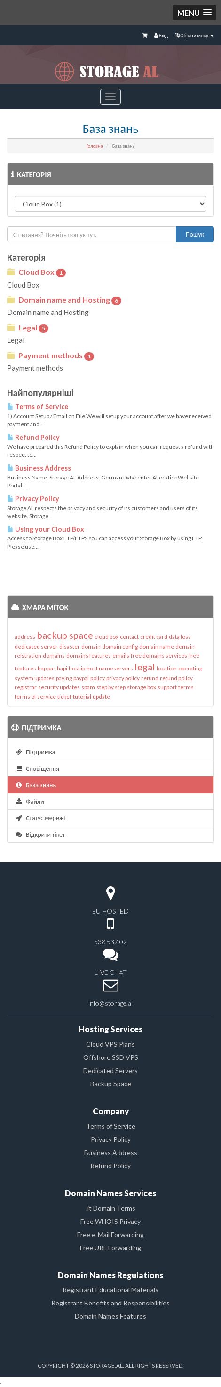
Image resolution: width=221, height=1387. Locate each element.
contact (129, 636)
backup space (65, 635)
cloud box (106, 636)
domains (54, 655)
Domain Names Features (110, 1316)
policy (97, 678)
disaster (69, 646)
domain (91, 646)
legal (144, 666)
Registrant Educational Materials (110, 1290)
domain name (156, 646)
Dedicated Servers (110, 1070)
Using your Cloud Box (45, 529)
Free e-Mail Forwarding (110, 1234)
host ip (77, 668)
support (167, 687)
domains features (88, 655)
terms (186, 687)
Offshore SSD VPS (110, 1057)
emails (120, 655)
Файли (29, 801)
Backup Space (110, 1084)
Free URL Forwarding (110, 1248)
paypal (81, 678)
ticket (64, 696)
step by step (111, 687)
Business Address (39, 468)
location (167, 668)
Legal (27, 328)
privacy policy (123, 678)
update (101, 696)
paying (64, 678)
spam (88, 687)
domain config (120, 646)
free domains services (159, 655)
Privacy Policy (33, 499)
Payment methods (50, 356)
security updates (59, 687)
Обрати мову (194, 35)
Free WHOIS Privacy (110, 1221)
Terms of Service (37, 407)
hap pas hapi (52, 668)
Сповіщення (37, 768)
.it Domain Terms (110, 1208)
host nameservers (110, 668)
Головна (94, 146)
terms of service (35, 696)
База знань (35, 785)
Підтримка (35, 752)
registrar (26, 687)
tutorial (82, 696)
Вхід (161, 35)
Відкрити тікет (40, 834)
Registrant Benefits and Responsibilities (110, 1303)
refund (149, 678)
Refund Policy (33, 437)
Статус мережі (40, 818)
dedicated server (36, 646)
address (25, 636)
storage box (141, 687)
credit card (153, 636)
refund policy (176, 678)
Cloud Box (36, 272)
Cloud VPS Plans (110, 1044)
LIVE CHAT (111, 972)
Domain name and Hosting (64, 300)
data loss (180, 636)
